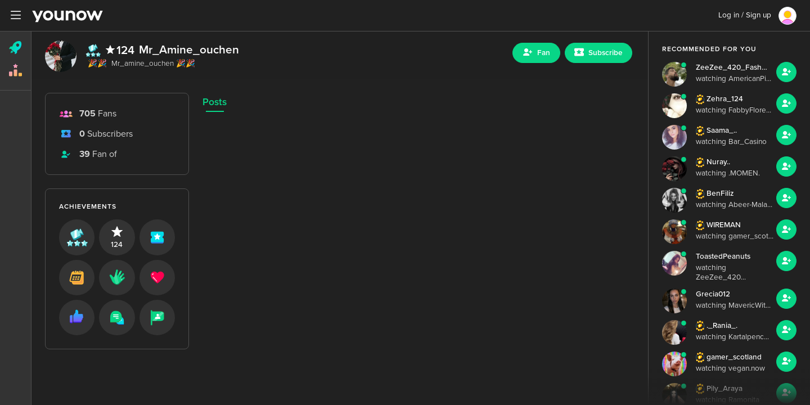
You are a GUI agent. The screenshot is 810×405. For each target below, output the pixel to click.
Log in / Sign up (744, 15)
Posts (214, 102)
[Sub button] (598, 53)
